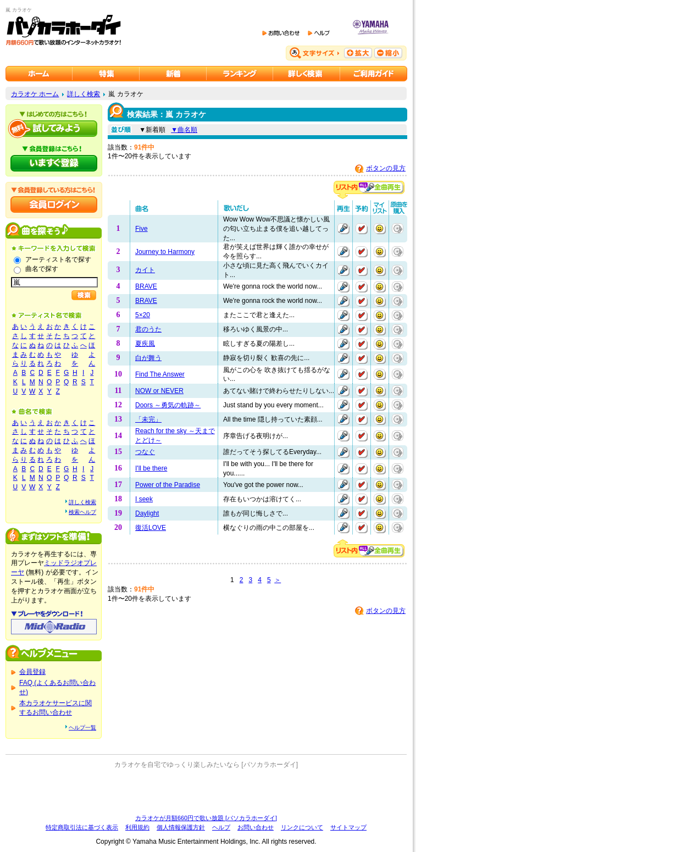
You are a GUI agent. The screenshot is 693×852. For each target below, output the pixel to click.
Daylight (147, 513)
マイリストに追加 (380, 228)
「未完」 (148, 419)
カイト (145, 270)
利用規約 (137, 827)
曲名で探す (41, 269)
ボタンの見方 (386, 168)
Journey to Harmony (165, 252)
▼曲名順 (184, 130)
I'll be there (151, 468)
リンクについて (302, 827)
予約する (362, 228)
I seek (144, 499)
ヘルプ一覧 (82, 727)
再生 (343, 228)
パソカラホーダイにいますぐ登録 (53, 163)
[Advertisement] (206, 791)
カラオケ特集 (106, 73)
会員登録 (32, 672)
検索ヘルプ (82, 512)
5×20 (142, 315)
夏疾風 (145, 343)
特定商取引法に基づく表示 (82, 827)
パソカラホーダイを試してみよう (53, 128)
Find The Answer (160, 374)
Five (141, 229)
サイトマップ (348, 827)
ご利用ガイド (373, 73)
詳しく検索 (83, 94)
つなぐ (145, 452)
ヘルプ (221, 827)
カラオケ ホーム (35, 94)
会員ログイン (53, 204)
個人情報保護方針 (181, 827)
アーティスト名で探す (58, 259)
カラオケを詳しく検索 (306, 73)
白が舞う (148, 358)
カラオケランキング (240, 73)
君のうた (148, 329)
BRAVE (146, 286)
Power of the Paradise (167, 485)
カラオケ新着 (173, 73)
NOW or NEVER (159, 391)
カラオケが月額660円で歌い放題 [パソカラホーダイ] (206, 818)
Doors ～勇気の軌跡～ (168, 405)
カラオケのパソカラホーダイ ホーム (39, 73)
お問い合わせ (255, 827)
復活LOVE (150, 528)
